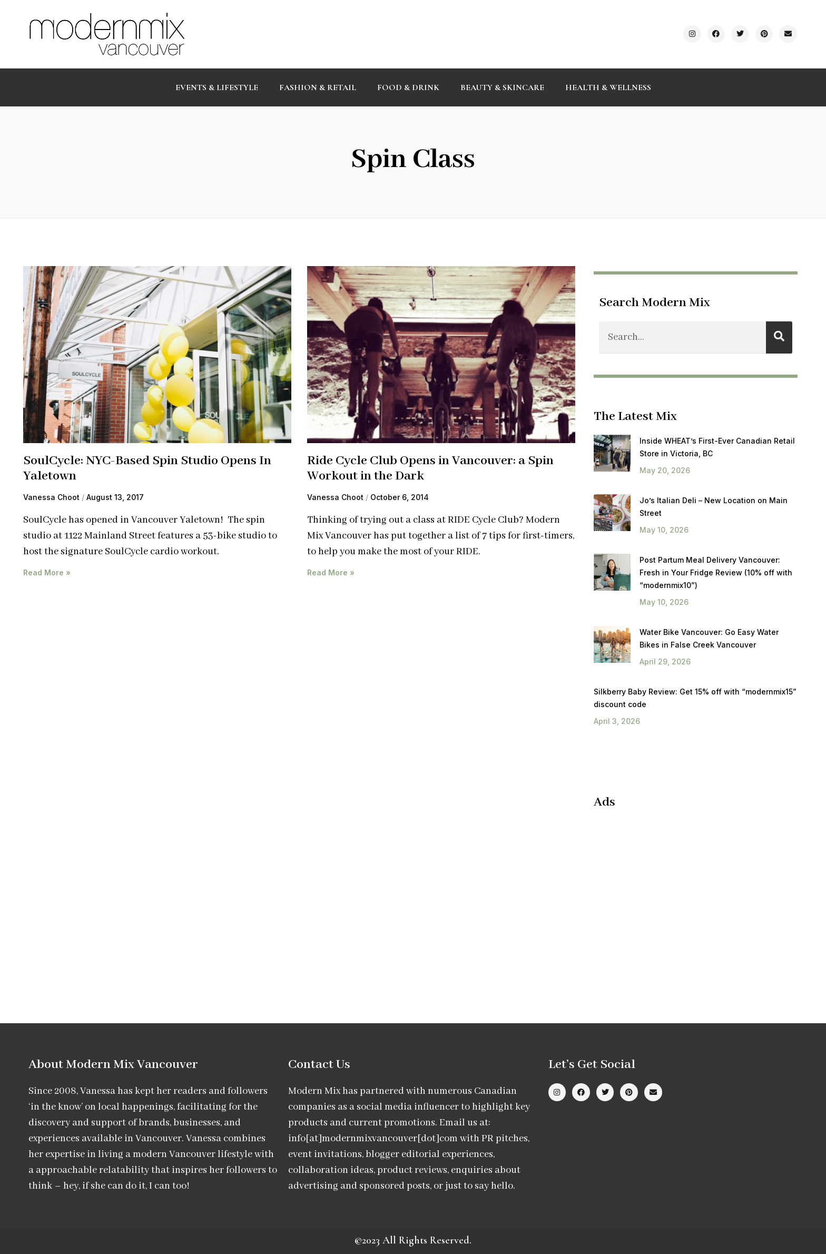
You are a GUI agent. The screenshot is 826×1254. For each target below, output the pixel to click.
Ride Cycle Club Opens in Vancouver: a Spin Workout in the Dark (430, 468)
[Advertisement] (682, 894)
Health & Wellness (608, 87)
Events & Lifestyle (216, 87)
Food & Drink (408, 87)
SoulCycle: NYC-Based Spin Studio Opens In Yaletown (147, 468)
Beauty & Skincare (502, 87)
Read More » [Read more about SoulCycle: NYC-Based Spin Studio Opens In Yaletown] (47, 572)
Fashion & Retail (317, 87)
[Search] (779, 337)
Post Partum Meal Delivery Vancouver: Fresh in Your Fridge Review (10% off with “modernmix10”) (716, 572)
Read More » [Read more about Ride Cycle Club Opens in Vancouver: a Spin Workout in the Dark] (331, 572)
